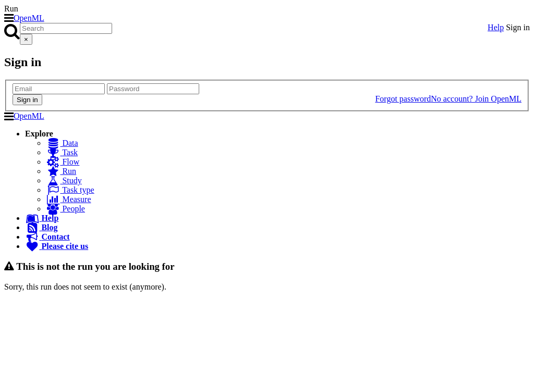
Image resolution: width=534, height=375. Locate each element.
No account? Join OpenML (476, 98)
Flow (62, 161)
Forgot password (403, 98)
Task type (70, 189)
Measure (68, 199)
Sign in (518, 27)
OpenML (29, 18)
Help (496, 27)
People (65, 208)
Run (61, 171)
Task (62, 152)
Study (64, 180)
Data (62, 143)
